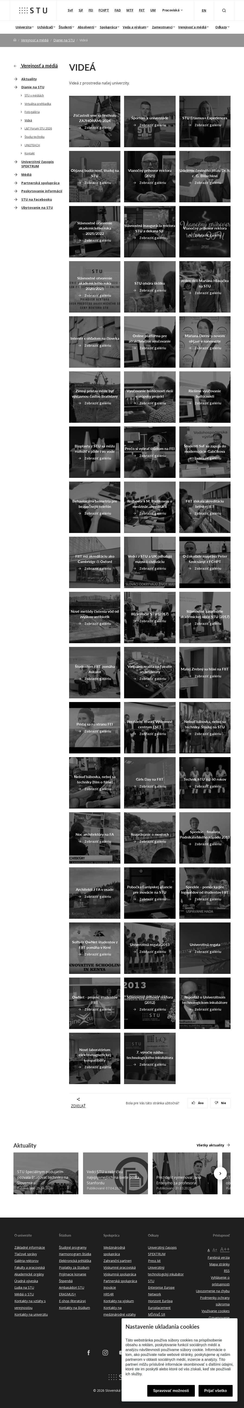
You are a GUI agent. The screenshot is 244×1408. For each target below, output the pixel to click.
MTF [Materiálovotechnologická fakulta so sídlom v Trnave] (129, 10)
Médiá (26, 174)
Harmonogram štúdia (75, 1254)
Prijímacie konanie (72, 1274)
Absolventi (86, 27)
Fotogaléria (32, 112)
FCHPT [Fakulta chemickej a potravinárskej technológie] (104, 10)
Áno (198, 1103)
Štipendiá (66, 1281)
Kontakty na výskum (118, 1301)
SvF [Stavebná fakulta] (70, 10)
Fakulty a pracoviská (29, 1267)
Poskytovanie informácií (41, 191)
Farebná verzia (219, 1257)
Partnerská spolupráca (40, 183)
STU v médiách (34, 95)
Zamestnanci (162, 27)
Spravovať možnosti (171, 1391)
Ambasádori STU (71, 1287)
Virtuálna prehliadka (38, 104)
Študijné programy (73, 1247)
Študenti (65, 27)
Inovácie (109, 1287)
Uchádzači (45, 27)
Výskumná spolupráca (119, 1274)
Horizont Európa (160, 1301)
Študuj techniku (35, 137)
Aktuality (29, 79)
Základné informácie (29, 1247)
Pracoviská (171, 10)
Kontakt (30, 153)
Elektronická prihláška (75, 1260)
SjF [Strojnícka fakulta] (81, 10)
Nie (220, 1103)
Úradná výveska (26, 1281)
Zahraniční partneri (117, 1260)
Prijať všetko (215, 1391)
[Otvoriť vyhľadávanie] (224, 10)
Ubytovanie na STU (37, 207)
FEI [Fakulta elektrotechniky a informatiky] (91, 10)
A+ (214, 1249)
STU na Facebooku (36, 199)
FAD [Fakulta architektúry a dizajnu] (118, 10)
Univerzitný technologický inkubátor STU (166, 1274)
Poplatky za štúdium (74, 1267)
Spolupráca (108, 27)
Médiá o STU (24, 1294)
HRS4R (108, 1294)
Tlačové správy (25, 1254)
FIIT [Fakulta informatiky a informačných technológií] (142, 10)
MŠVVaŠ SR (156, 1314)
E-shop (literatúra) (72, 1301)
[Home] (14, 40)
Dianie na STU (64, 40)
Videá (28, 120)
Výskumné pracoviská (119, 1267)
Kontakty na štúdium (74, 1307)
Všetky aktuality (210, 1145)
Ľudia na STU (24, 1287)
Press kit (154, 1260)
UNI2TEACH (32, 145)
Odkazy (221, 27)
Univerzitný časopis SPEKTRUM (37, 164)
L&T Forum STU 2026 (38, 128)
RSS (227, 1270)
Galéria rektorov (26, 1260)
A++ (225, 1249)
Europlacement (159, 1307)
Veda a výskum (134, 27)
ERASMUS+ (67, 1294)
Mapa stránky (219, 1264)
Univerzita (23, 27)
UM (153, 10)
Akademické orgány (29, 1274)
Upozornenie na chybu (213, 1291)
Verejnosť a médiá (192, 27)
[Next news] (220, 1173)
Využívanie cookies (216, 1311)
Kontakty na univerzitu (31, 1314)
